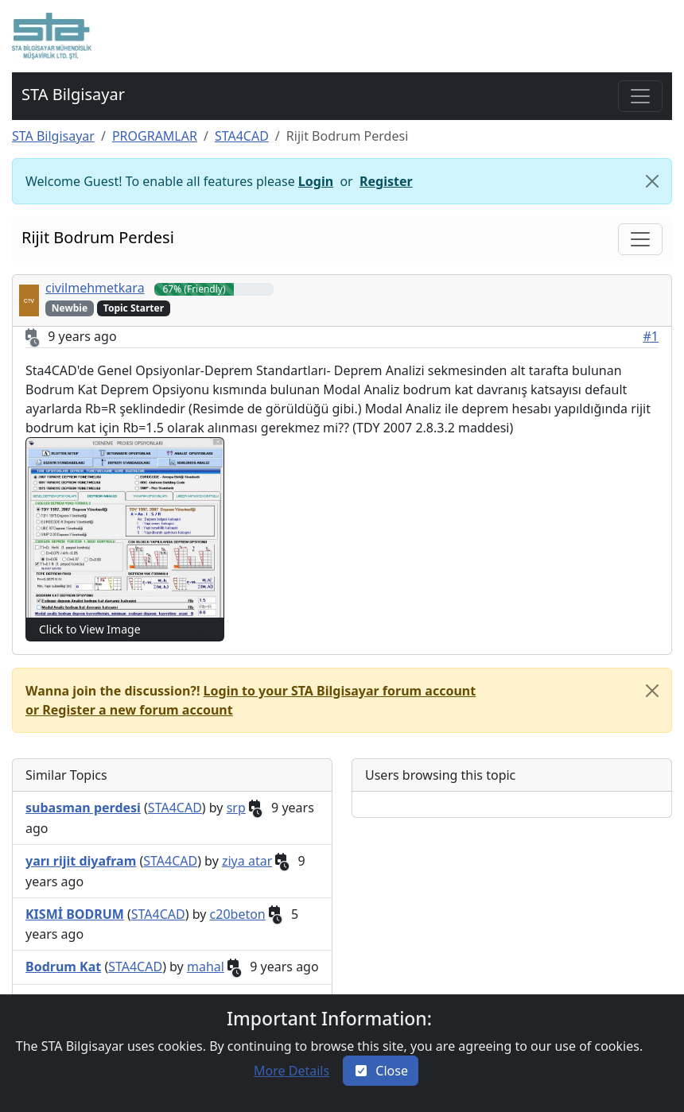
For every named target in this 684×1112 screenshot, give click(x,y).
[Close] (652, 181)
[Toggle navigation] (640, 96)
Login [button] (315, 181)
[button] (51, 36)
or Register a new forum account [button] (129, 710)
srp (236, 807)
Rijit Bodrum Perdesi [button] (97, 237)
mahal (205, 966)
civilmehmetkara (95, 287)
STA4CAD (242, 136)
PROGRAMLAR (154, 136)
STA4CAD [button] (175, 807)
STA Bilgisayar (53, 136)
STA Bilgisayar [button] (73, 94)
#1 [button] (651, 336)
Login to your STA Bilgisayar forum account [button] (340, 690)
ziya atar (247, 861)
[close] (652, 690)
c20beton (238, 914)
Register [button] (386, 181)
